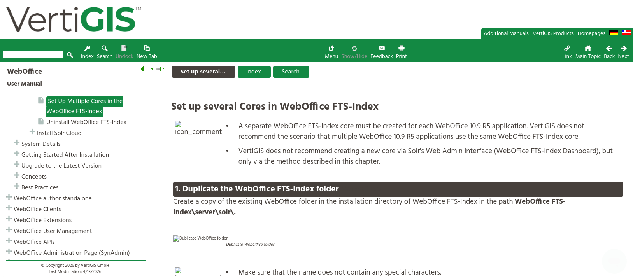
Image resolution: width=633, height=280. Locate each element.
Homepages (591, 33)
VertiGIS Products (553, 33)
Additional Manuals (506, 33)
